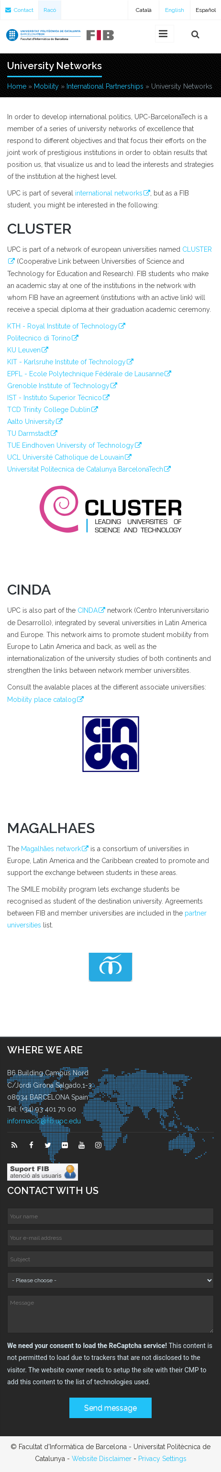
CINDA (87, 610)
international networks (109, 193)
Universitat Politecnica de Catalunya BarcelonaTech (85, 469)
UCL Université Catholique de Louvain (65, 457)
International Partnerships (105, 86)
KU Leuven (24, 350)
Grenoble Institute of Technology (58, 386)
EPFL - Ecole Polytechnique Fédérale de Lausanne (85, 374)
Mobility (46, 86)
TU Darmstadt (28, 433)
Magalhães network (51, 849)
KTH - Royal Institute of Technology (62, 326)
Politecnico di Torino (39, 338)
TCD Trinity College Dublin (48, 409)
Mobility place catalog (41, 699)
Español (206, 10)
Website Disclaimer (102, 1458)
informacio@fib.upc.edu (44, 1121)
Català (144, 10)
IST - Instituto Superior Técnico (54, 397)
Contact (19, 10)
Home (16, 86)
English (174, 10)
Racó (50, 10)
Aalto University (31, 421)
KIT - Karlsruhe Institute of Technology (66, 362)
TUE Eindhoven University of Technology (70, 445)
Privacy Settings (162, 1458)
